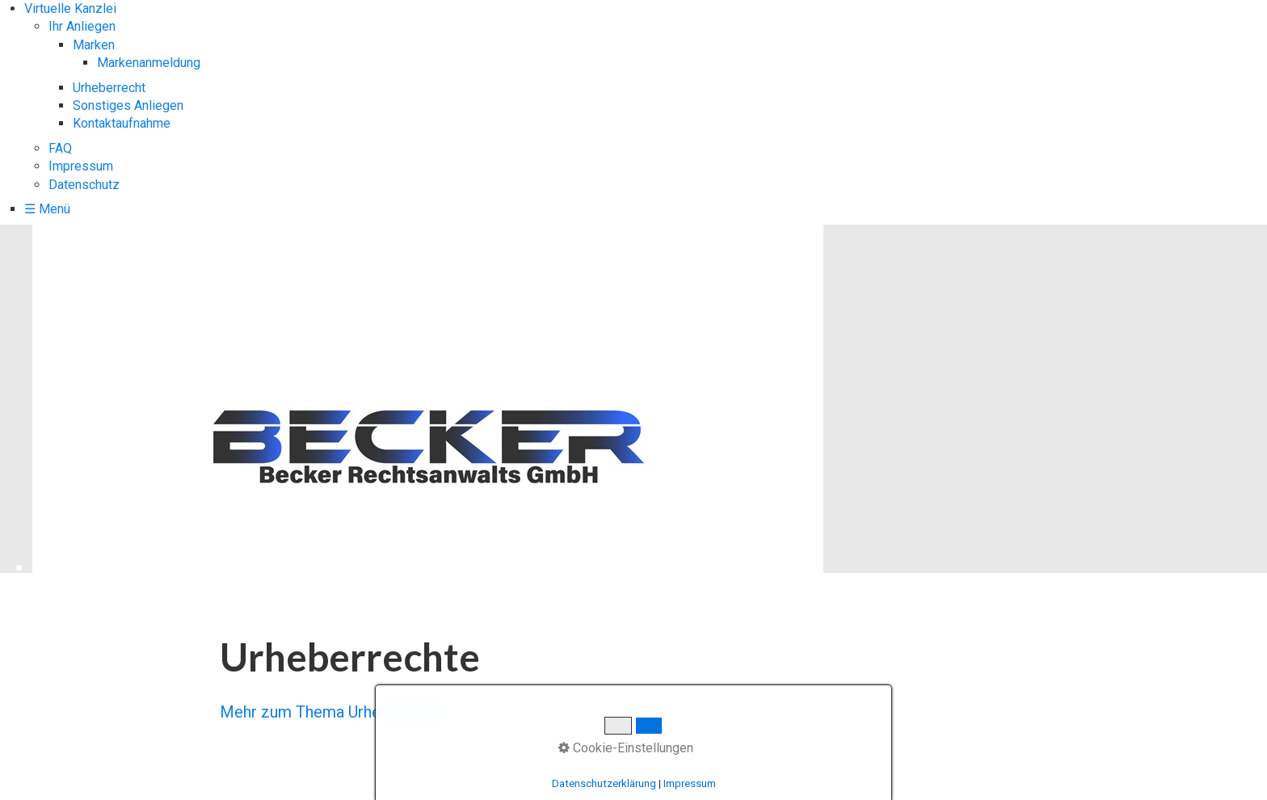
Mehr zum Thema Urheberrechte (335, 712)
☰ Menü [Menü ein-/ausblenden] (47, 209)
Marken (94, 45)
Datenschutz (84, 184)
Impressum (80, 166)
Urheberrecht (109, 87)
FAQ (60, 148)
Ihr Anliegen (82, 26)
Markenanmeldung (148, 62)
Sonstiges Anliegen (128, 105)
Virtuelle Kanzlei (70, 8)
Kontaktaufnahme (121, 123)
